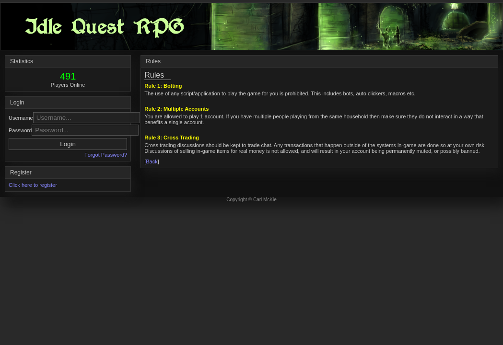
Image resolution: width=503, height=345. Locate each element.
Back (151, 161)
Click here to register (33, 185)
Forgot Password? (105, 155)
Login (68, 144)
